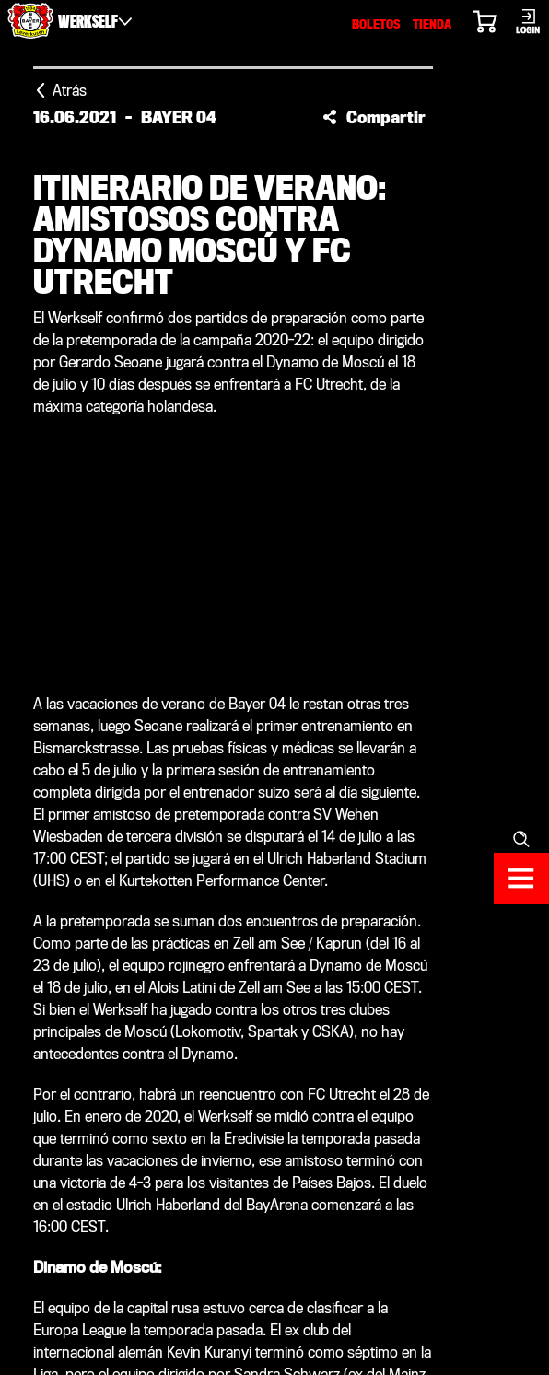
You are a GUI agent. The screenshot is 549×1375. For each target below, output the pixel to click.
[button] (374, 117)
